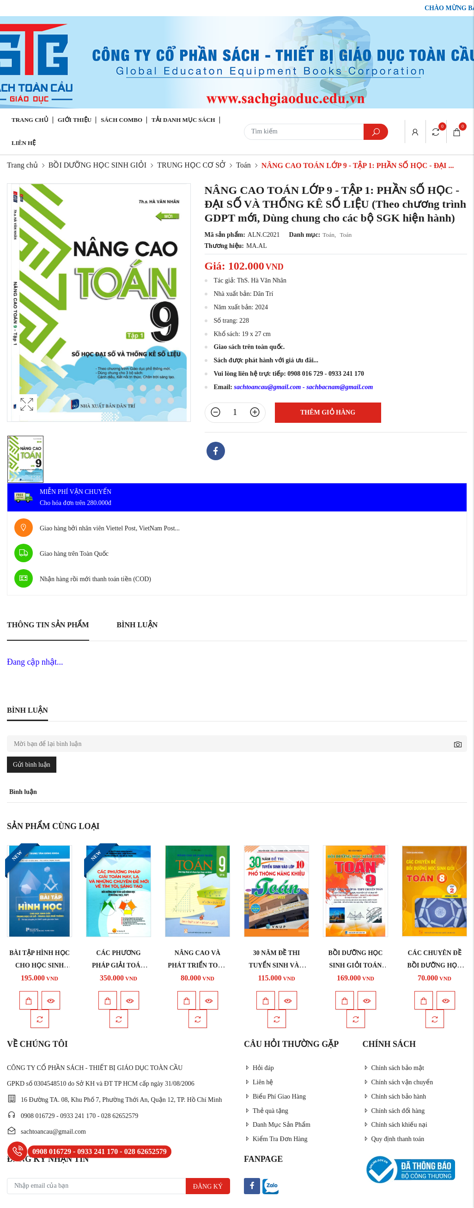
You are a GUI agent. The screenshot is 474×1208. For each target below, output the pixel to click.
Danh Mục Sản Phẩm (277, 1124)
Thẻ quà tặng (266, 1110)
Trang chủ (30, 119)
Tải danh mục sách (183, 119)
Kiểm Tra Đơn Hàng (276, 1139)
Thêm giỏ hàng (327, 412)
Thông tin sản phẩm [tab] (48, 625)
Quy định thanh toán (394, 1139)
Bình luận (137, 625)
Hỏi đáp (259, 1067)
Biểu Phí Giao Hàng (275, 1096)
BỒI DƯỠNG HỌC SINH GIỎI (97, 165)
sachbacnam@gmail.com (339, 387)
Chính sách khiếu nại (395, 1124)
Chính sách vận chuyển (398, 1082)
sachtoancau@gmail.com (267, 387)
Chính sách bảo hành (394, 1096)
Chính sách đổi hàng (394, 1110)
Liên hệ (24, 142)
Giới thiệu (74, 119)
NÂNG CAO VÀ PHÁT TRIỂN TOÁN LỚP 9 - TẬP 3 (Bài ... (197, 965)
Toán (243, 165)
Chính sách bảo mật (393, 1067)
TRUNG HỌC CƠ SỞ (191, 165)
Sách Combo (121, 119)
